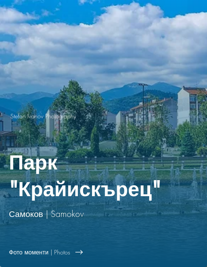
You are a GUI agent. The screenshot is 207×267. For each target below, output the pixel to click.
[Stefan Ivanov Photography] (103, 116)
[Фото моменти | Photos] (103, 252)
